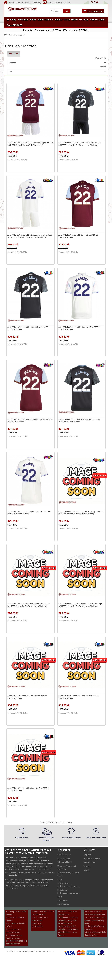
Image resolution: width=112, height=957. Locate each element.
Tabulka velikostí (64, 862)
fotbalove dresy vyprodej (94, 917)
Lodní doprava (63, 858)
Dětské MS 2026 (79, 19)
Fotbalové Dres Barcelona (26, 869)
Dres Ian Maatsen (16, 35)
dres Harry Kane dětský (68, 917)
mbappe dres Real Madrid (43, 912)
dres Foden (37, 923)
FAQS (59, 879)
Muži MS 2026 (97, 19)
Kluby (13, 19)
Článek (86, 870)
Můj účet (87, 855)
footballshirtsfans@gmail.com (57, 3)
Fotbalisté (23, 19)
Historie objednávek (92, 858)
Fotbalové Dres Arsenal (31, 872)
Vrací (59, 897)
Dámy (67, 19)
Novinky (87, 866)
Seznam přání (89, 862)
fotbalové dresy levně (93, 912)
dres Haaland (37, 926)
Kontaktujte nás (64, 855)
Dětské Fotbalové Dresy (15, 885)
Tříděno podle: (100, 58)
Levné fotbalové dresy (44, 951)
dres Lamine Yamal (40, 917)
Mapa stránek (63, 904)
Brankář (58, 19)
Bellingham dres (39, 914)
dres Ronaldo (37, 920)
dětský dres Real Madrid (68, 929)
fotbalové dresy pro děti (94, 914)
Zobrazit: (102, 67)
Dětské (32, 19)
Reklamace (62, 900)
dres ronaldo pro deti (67, 926)
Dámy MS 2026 (14, 25)
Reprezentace (45, 19)
